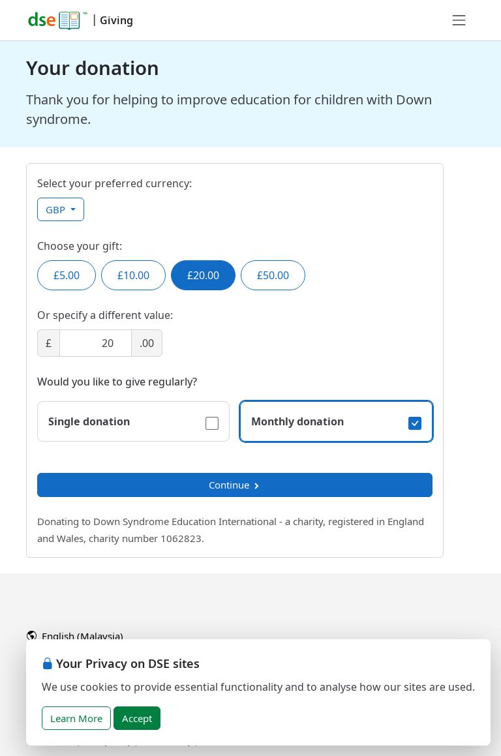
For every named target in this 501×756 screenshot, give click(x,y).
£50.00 (273, 275)
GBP (57, 209)
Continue (235, 484)
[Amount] (95, 343)
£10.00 (133, 275)
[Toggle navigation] (459, 20)
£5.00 (66, 275)
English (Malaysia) (75, 636)
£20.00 (203, 275)
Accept (137, 718)
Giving (116, 20)
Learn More (76, 718)
